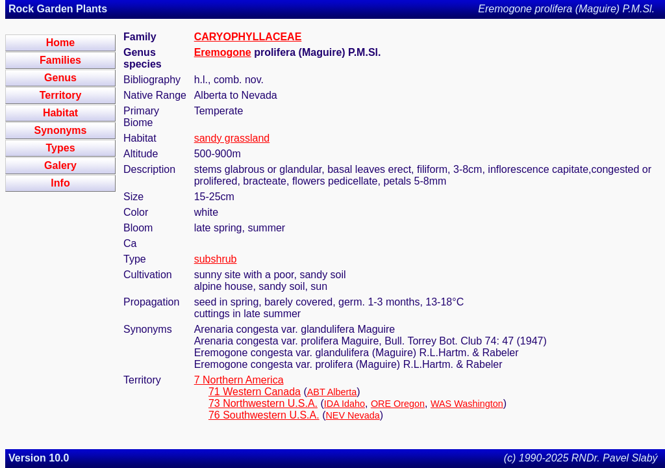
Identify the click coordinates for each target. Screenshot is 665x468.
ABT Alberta (332, 392)
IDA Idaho (344, 403)
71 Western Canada (254, 391)
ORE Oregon (398, 403)
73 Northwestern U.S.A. (263, 403)
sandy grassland (232, 138)
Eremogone (222, 52)
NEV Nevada (352, 415)
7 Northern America (239, 379)
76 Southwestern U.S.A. (264, 415)
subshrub (215, 259)
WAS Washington (467, 403)
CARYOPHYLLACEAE (248, 36)
